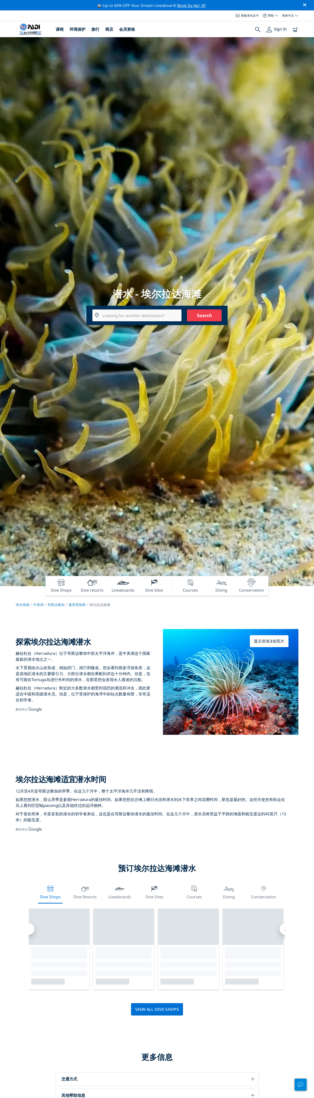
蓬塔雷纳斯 (77, 604)
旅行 (95, 29)
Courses (194, 892)
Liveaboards (119, 892)
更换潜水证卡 (247, 15)
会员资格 (127, 29)
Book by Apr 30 (191, 5)
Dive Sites (154, 892)
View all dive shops (157, 1009)
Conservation (263, 892)
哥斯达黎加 (56, 604)
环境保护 (77, 29)
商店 (109, 29)
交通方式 (69, 1079)
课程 (60, 29)
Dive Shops (50, 892)
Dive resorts (85, 892)
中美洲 (38, 604)
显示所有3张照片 (269, 641)
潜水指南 (22, 604)
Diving (229, 892)
